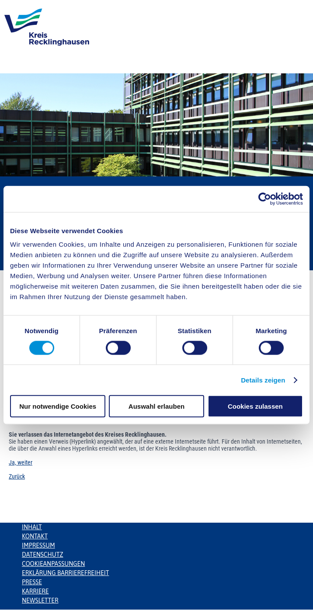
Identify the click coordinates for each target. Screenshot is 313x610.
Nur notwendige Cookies (57, 406)
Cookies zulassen (255, 406)
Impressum (38, 545)
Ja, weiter (20, 462)
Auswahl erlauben (156, 406)
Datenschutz (42, 554)
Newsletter (40, 600)
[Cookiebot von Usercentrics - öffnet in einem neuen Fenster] (264, 198)
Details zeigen (263, 379)
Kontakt (35, 536)
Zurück (17, 476)
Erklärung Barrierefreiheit (65, 572)
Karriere (35, 591)
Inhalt (32, 527)
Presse (32, 582)
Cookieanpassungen (53, 563)
